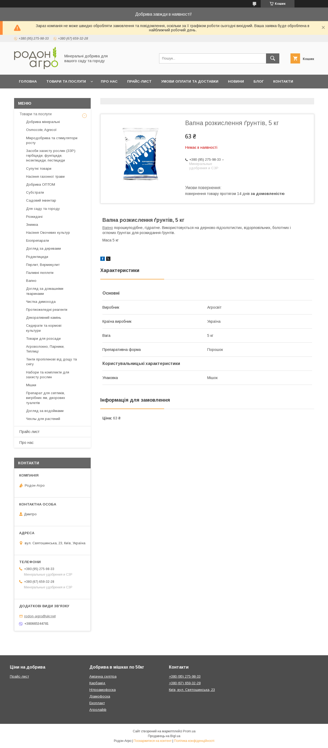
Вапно (107, 228)
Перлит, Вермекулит (43, 265)
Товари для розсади (43, 339)
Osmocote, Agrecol (41, 130)
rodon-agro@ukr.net (40, 616)
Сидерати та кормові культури (43, 328)
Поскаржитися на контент (153, 741)
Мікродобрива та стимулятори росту (51, 140)
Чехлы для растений (43, 419)
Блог (259, 81)
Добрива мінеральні (43, 122)
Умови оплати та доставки (189, 81)
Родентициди (37, 257)
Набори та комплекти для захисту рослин (47, 374)
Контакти (283, 81)
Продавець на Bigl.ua (164, 736)
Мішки (31, 385)
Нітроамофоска (102, 690)
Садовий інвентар (41, 200)
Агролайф (97, 710)
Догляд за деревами (43, 248)
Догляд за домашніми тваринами (44, 291)
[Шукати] (272, 58)
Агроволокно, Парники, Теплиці (45, 349)
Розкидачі (34, 217)
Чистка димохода (41, 302)
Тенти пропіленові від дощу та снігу (51, 361)
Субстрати (35, 192)
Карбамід (97, 683)
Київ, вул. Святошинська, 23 (192, 690)
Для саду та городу (43, 209)
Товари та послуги (66, 81)
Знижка (32, 225)
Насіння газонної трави (45, 176)
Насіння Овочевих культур (48, 233)
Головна (28, 81)
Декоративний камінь (43, 318)
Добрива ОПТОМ (40, 184)
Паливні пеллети (39, 273)
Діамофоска (99, 696)
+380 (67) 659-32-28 (185, 683)
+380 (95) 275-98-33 (185, 676)
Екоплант (97, 703)
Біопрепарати (37, 241)
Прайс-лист (139, 81)
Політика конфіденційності (194, 741)
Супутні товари (38, 169)
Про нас (109, 81)
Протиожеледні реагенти (46, 310)
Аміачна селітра (103, 676)
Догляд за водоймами (45, 411)
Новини (236, 81)
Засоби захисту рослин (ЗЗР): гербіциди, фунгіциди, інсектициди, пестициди (51, 155)
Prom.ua (189, 731)
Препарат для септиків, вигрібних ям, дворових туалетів (45, 398)
